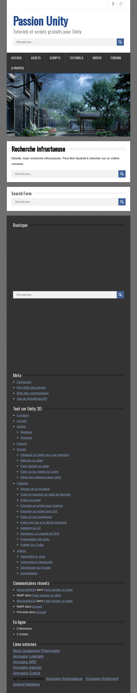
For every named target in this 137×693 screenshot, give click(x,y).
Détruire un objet (32, 460)
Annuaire (20, 656)
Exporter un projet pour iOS (39, 511)
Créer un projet (31, 500)
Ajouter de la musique (35, 489)
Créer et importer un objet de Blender (46, 494)
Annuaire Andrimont (102, 679)
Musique (26, 432)
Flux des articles (31, 387)
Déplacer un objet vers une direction (45, 455)
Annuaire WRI (24, 662)
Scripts (55, 57)
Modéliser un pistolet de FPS (40, 533)
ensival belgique (26, 684)
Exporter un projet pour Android (42, 505)
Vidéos (97, 57)
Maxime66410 (26, 589)
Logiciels (36, 656)
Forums (116, 57)
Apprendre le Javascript (37, 562)
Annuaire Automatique (64, 679)
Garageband (29, 573)
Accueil (16, 57)
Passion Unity (40, 20)
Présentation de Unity (35, 539)
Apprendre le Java (33, 556)
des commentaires (33, 393)
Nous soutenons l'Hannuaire (36, 651)
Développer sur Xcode (36, 567)
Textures (26, 437)
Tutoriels (76, 57)
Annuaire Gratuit (26, 673)
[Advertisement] (64, 335)
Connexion (24, 382)
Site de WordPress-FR (32, 398)
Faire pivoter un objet (35, 466)
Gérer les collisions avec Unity (41, 477)
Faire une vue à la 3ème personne (44, 522)
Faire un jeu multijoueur (36, 517)
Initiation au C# (31, 528)
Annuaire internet (27, 667)
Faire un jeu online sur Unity (39, 471)
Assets (36, 57)
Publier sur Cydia (32, 544)
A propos (17, 67)
